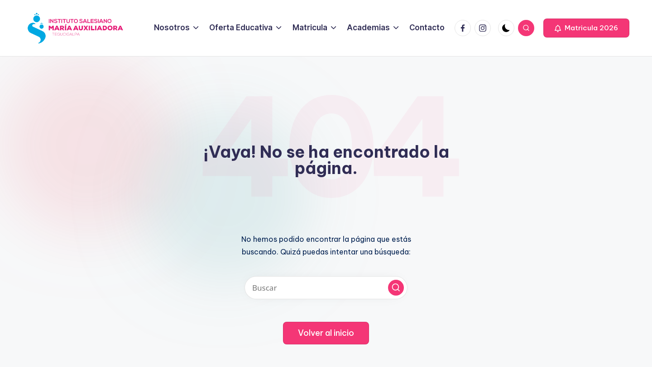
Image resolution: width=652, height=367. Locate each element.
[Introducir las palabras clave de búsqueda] (326, 287)
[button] (586, 28)
